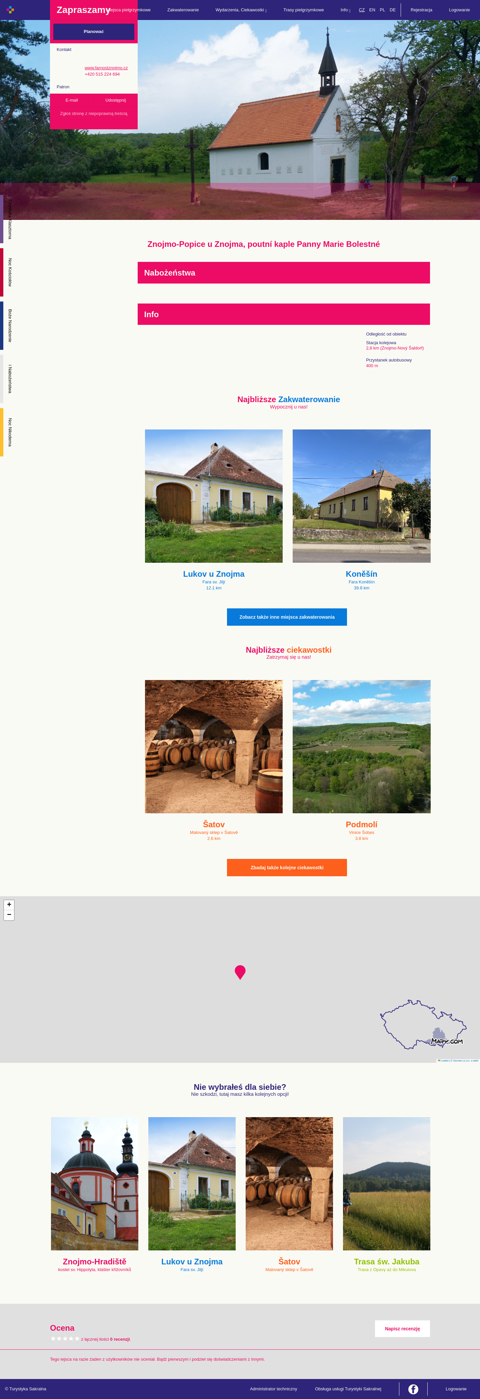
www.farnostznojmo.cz (106, 67)
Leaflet (443, 1060)
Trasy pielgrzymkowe (303, 9)
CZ (362, 9)
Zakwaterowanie (183, 9)
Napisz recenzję (402, 1328)
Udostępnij (115, 100)
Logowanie (459, 9)
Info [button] (346, 10)
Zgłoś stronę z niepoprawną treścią (93, 113)
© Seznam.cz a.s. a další (464, 1060)
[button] (240, 972)
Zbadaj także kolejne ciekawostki (287, 867)
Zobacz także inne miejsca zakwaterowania (287, 617)
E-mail (72, 100)
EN (372, 9)
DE (393, 9)
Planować (94, 31)
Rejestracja (421, 9)
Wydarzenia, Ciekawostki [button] (241, 10)
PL (382, 9)
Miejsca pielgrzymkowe (128, 9)
